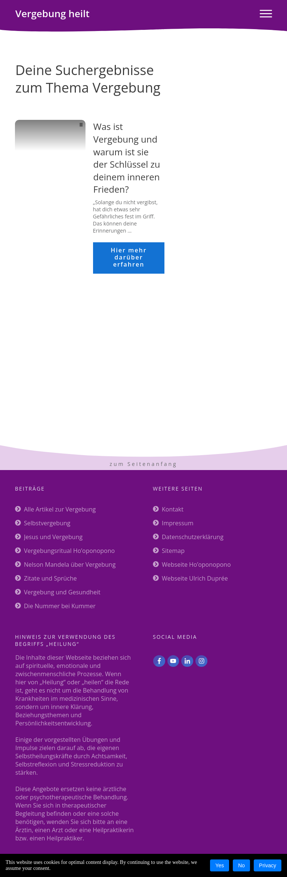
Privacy (267, 865)
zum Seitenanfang (143, 463)
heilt (52, 13)
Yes (219, 865)
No (241, 865)
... (129, 230)
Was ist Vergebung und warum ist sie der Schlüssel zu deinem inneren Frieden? (126, 157)
